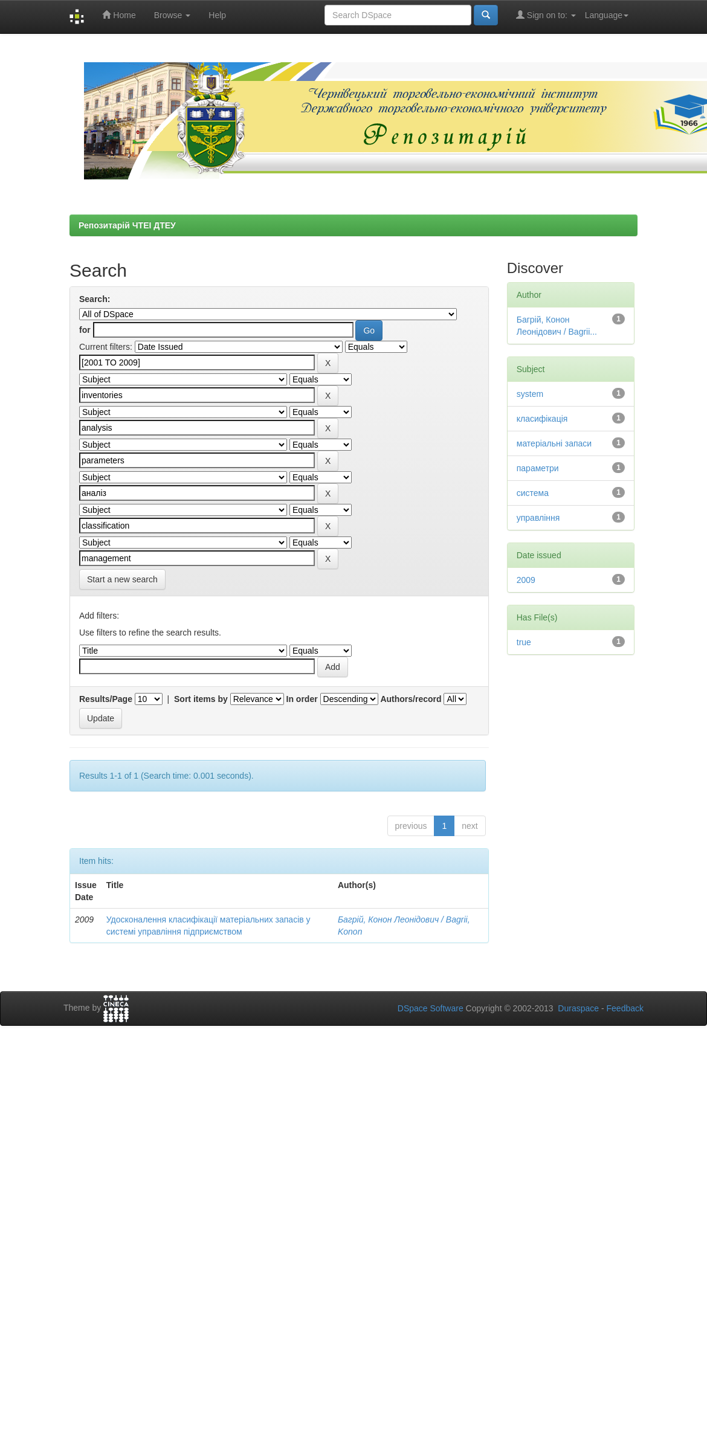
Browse (172, 15)
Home (118, 15)
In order (302, 699)
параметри (538, 468)
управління (538, 518)
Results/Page (105, 699)
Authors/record (410, 699)
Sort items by (201, 699)
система (533, 493)
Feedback (625, 1008)
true (524, 642)
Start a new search (122, 579)
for (85, 330)
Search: (94, 299)
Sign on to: (546, 15)
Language (606, 15)
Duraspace (578, 1008)
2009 (526, 580)
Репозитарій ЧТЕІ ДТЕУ (127, 225)
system (530, 394)
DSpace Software (430, 1008)
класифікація (542, 418)
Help (217, 15)
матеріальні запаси (554, 443)
